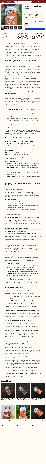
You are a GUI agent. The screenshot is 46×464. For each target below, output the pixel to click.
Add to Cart (34, 28)
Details (3, 403)
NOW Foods (29, 12)
